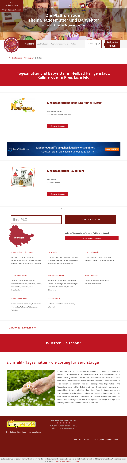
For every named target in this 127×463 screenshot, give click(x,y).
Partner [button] (74, 44)
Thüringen (28, 58)
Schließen (79, 461)
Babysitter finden (112, 44)
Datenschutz (87, 439)
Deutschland (15, 58)
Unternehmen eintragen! (92, 238)
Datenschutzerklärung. (64, 461)
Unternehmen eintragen (59, 44)
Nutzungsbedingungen (102, 439)
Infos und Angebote (57, 126)
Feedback (77, 439)
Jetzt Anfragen (42, 44)
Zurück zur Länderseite (22, 327)
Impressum (116, 439)
